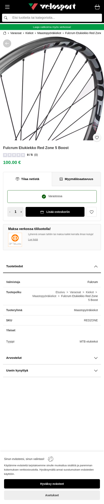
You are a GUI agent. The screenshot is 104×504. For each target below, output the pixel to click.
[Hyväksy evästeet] (52, 484)
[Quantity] (15, 212)
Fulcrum (93, 282)
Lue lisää (33, 239)
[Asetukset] (52, 495)
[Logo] (52, 6)
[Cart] (97, 7)
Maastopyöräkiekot (44, 296)
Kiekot (90, 292)
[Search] (52, 18)
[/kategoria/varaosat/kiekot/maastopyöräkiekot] (7, 43)
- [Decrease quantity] (9, 211)
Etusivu (60, 292)
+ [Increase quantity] (21, 211)
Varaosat (75, 292)
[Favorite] (92, 212)
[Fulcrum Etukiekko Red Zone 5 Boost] (52, 88)
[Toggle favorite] (97, 137)
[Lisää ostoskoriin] (55, 212)
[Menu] (7, 7)
